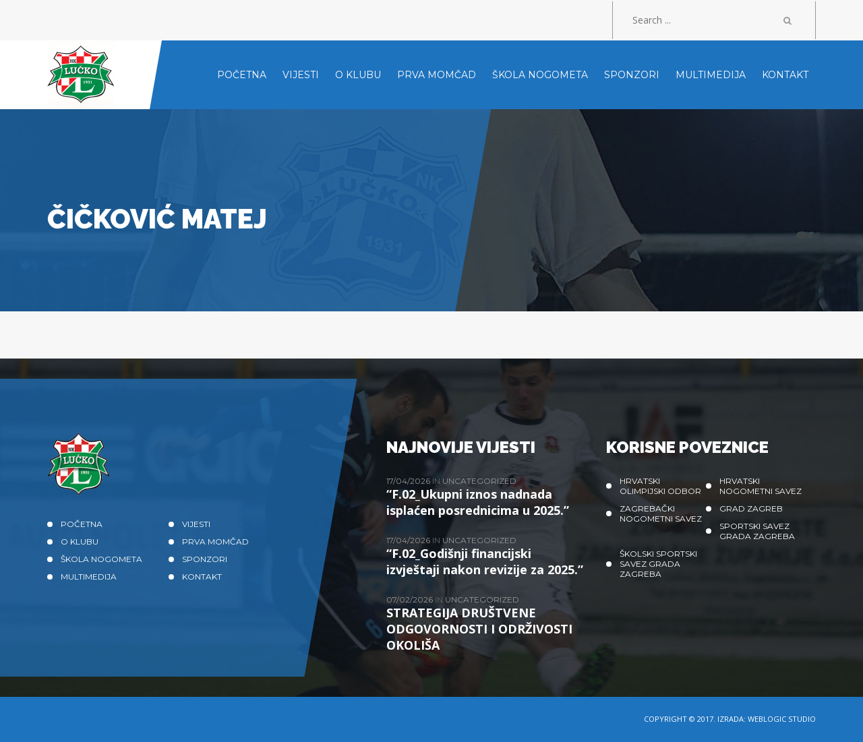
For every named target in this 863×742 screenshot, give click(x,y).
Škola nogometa (101, 559)
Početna (81, 524)
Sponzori (204, 559)
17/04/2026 (409, 481)
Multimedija (89, 576)
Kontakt (202, 576)
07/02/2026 (410, 599)
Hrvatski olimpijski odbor (660, 486)
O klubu (79, 541)
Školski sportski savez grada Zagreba (658, 564)
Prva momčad (215, 541)
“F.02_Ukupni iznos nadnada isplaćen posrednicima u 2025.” (477, 502)
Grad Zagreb (751, 508)
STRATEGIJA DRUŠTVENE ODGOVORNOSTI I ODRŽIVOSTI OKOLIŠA (479, 629)
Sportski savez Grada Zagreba (757, 531)
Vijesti (196, 524)
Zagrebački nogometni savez (661, 513)
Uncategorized (479, 481)
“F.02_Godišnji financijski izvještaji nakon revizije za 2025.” (484, 561)
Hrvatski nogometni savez (760, 486)
